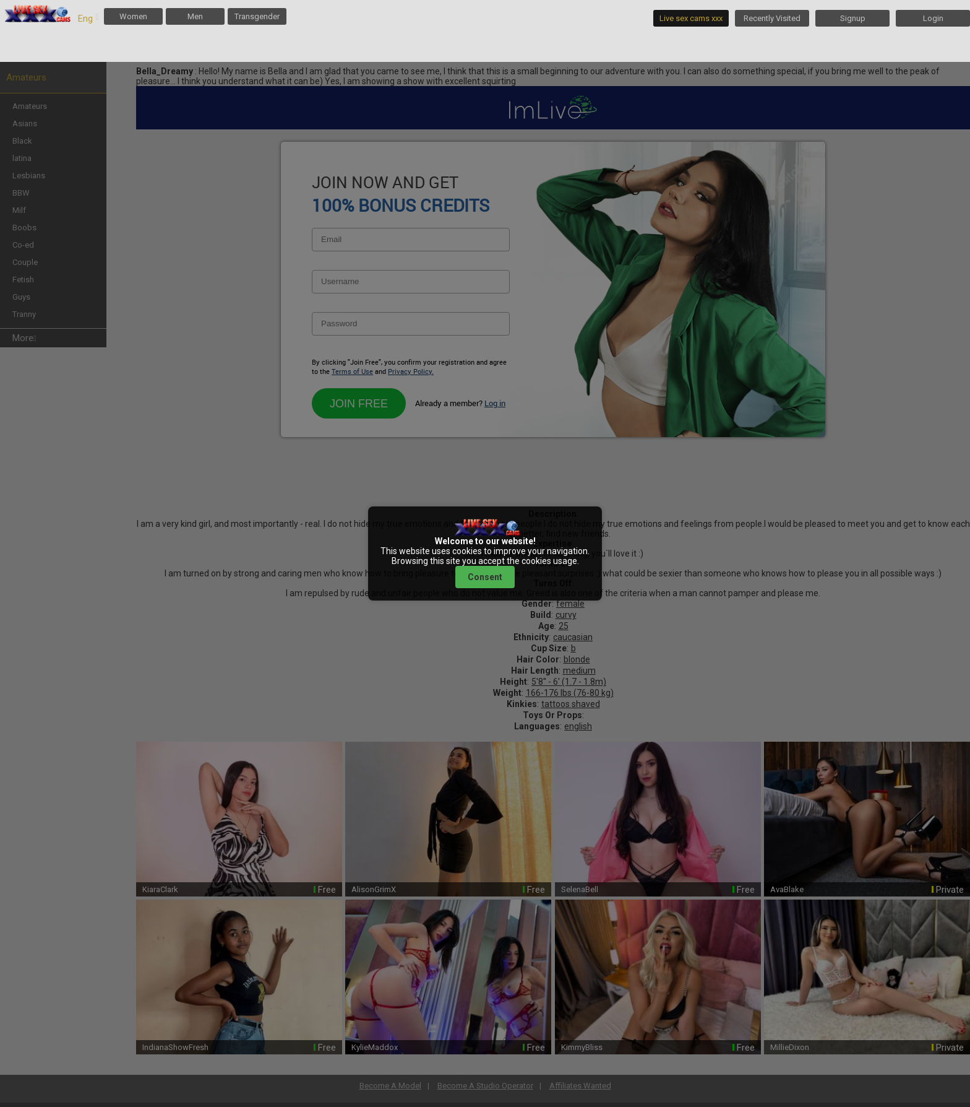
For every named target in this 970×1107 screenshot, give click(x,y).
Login (933, 18)
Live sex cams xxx (691, 18)
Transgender (257, 16)
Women (133, 16)
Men (195, 16)
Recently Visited (772, 18)
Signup (852, 18)
